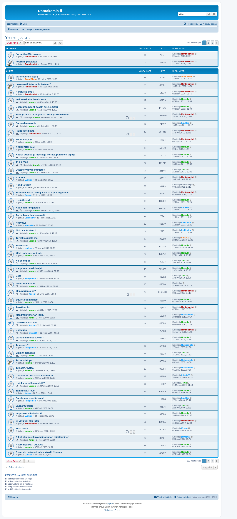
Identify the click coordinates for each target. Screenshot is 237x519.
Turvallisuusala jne (27, 238)
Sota (18, 275)
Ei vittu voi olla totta (27, 421)
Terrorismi (22, 245)
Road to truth (23, 185)
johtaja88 (29, 225)
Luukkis (185, 123)
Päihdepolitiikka (25, 130)
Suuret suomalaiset (27, 299)
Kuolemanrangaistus (28, 207)
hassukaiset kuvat (26, 322)
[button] (216, 42)
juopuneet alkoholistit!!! (29, 413)
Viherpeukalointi (25, 283)
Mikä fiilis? (22, 428)
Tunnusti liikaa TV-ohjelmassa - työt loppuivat (42, 192)
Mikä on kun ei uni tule (29, 253)
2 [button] (208, 42)
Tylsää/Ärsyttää (25, 368)
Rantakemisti (31, 56)
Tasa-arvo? (22, 345)
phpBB (110, 504)
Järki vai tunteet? (26, 230)
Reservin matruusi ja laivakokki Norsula (39, 452)
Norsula (32, 102)
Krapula (20, 177)
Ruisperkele (30, 278)
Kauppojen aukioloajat (29, 268)
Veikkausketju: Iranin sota (31, 99)
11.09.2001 (22, 162)
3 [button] (212, 42)
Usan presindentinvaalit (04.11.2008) (37, 107)
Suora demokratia (26, 123)
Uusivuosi (21, 330)
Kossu (28, 195)
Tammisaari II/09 (25, 390)
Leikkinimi (30, 218)
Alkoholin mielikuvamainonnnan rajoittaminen (42, 437)
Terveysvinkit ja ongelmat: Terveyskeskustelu (42, 114)
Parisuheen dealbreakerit (30, 215)
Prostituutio (22, 307)
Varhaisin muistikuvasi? (30, 337)
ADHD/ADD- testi (25, 147)
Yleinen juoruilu (18, 37)
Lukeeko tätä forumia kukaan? (33, 84)
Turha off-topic (24, 360)
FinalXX (185, 238)
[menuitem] (23, 24)
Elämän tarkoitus (25, 352)
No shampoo (23, 260)
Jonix (184, 169)
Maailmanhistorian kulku (30, 314)
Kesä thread (23, 200)
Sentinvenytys (24, 139)
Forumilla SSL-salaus (28, 54)
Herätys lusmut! (25, 91)
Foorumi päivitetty (26, 61)
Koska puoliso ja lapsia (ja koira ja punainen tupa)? (45, 154)
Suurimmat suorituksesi (30, 398)
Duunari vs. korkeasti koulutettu (34, 375)
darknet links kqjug (27, 76)
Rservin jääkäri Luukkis (29, 444)
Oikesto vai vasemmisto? (30, 169)
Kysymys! (21, 222)
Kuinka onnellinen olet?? (30, 383)
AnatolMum (30, 79)
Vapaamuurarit (24, 405)
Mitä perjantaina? (26, 291)
